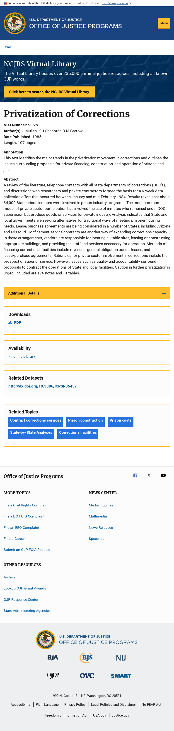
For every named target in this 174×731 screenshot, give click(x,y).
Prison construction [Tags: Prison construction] (85, 420)
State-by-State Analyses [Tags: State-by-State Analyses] (31, 432)
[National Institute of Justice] (121, 661)
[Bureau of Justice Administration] (53, 661)
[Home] (75, 23)
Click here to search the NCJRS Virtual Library (49, 92)
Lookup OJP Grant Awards (25, 588)
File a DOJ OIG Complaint (24, 516)
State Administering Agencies (27, 610)
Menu (164, 23)
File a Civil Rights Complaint (26, 505)
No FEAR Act (151, 705)
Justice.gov (120, 715)
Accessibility (20, 705)
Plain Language (47, 705)
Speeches (96, 538)
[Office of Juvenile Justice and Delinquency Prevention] (53, 679)
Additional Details (24, 293)
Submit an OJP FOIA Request (27, 550)
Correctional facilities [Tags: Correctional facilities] (78, 432)
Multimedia (98, 516)
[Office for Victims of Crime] (87, 679)
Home (7, 47)
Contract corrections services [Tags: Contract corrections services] (35, 420)
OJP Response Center (21, 599)
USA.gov (99, 715)
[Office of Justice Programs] (15, 23)
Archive (9, 577)
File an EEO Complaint (21, 527)
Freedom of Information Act (66, 715)
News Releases (101, 527)
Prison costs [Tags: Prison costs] (121, 420)
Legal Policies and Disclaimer (113, 705)
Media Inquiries (101, 505)
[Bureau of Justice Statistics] (87, 664)
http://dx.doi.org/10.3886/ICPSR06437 (42, 386)
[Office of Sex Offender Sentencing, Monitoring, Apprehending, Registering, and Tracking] (121, 678)
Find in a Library (21, 356)
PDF (17, 322)
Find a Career (14, 538)
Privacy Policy (74, 705)
